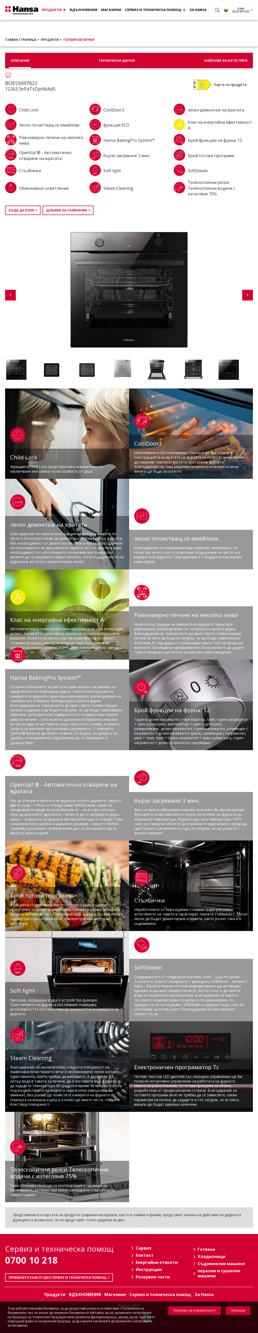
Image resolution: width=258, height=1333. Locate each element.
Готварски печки (78, 39)
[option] (21, 370)
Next (247, 295)
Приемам (238, 1310)
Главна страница (20, 39)
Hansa (21, 10)
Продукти (50, 39)
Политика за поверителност (194, 1310)
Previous (10, 295)
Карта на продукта (230, 84)
